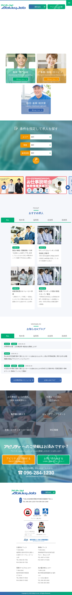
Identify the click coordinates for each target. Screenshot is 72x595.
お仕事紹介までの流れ (18, 398)
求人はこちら (20, 79)
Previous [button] (3, 187)
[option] (36, 185)
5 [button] (44, 195)
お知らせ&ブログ (49, 380)
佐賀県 (50, 220)
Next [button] (68, 187)
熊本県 (21, 220)
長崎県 (64, 220)
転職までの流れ (54, 398)
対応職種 (54, 429)
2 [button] (32, 195)
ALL (7, 220)
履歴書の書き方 (18, 414)
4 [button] (40, 195)
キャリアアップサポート (54, 414)
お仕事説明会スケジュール (22, 380)
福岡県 (36, 220)
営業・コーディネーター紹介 (18, 429)
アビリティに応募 (56, 7)
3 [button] (36, 195)
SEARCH (36, 162)
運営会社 (37, 7)
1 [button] (28, 195)
